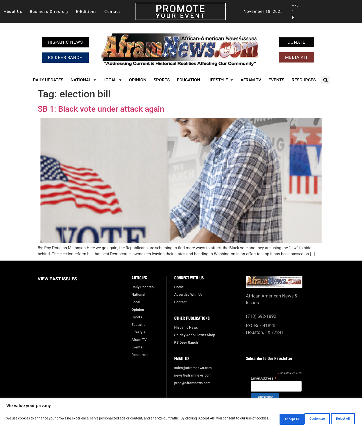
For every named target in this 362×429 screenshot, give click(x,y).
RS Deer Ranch (186, 342)
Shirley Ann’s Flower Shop (194, 335)
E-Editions (86, 11)
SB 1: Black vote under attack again (101, 109)
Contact (112, 11)
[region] (181, 414)
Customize (275, 419)
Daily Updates (48, 80)
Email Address (264, 378)
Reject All (308, 419)
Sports (162, 80)
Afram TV (251, 80)
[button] (325, 80)
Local (113, 80)
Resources (304, 80)
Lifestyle (220, 80)
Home (179, 287)
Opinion (137, 80)
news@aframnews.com (192, 375)
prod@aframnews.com (192, 383)
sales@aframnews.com (193, 368)
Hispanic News (186, 327)
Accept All (340, 419)
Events (276, 80)
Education (188, 80)
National (83, 80)
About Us (13, 11)
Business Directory (49, 11)
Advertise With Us (188, 294)
